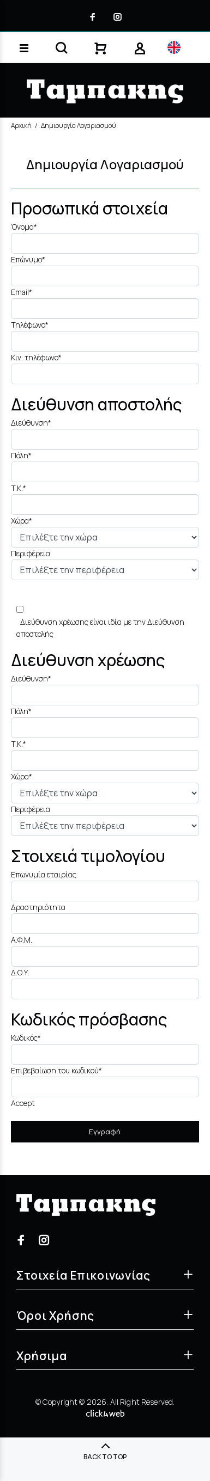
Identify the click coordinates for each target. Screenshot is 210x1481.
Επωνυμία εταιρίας (43, 874)
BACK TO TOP (105, 1456)
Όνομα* (24, 227)
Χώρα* (21, 520)
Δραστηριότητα (38, 907)
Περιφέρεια (30, 553)
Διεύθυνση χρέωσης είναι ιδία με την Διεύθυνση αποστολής (100, 628)
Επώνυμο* (28, 259)
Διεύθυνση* (31, 422)
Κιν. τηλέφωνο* (36, 357)
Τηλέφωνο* (30, 324)
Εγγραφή (105, 1131)
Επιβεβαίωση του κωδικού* (56, 1070)
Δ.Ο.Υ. (20, 972)
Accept (23, 1103)
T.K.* (18, 488)
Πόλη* (21, 455)
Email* (21, 292)
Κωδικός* (26, 1038)
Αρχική (21, 125)
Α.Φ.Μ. (21, 940)
